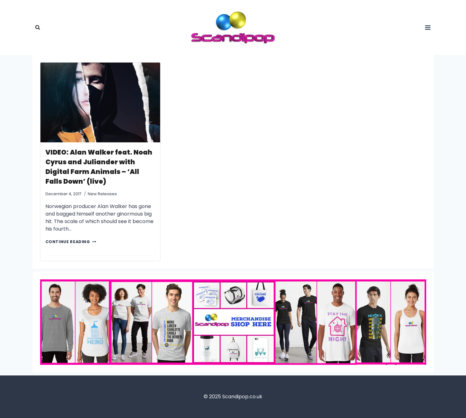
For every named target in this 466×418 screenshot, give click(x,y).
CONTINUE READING (70, 241)
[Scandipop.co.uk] (233, 27)
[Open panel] (428, 27)
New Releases (102, 193)
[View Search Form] (38, 28)
